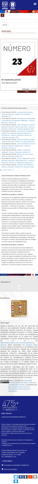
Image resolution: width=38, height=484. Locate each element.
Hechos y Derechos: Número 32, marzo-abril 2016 (18, 141)
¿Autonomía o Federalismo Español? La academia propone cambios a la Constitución (18, 133)
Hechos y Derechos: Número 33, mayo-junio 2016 (18, 167)
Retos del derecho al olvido (26, 139)
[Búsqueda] (19, 21)
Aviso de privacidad (9, 469)
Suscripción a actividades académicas (15, 465)
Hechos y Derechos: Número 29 (19, 152)
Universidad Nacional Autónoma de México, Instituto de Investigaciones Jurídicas (22, 383)
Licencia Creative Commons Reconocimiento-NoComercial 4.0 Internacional (19, 389)
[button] (16, 477)
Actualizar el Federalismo (25, 165)
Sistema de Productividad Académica (13, 417)
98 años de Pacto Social (25, 154)
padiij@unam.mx (7, 445)
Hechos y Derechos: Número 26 (12, 156)
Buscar (5, 25)
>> (13, 170)
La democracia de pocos (25, 112)
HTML (27, 91)
